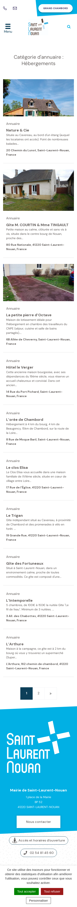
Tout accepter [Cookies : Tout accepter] (26, 891)
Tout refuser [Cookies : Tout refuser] (52, 891)
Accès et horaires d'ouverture (38, 840)
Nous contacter (38, 822)
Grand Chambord (55, 8)
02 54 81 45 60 (39, 853)
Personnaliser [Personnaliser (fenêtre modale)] (38, 900)
